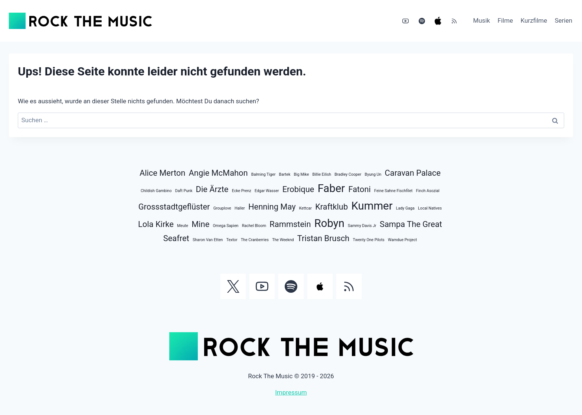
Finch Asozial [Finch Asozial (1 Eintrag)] (427, 190)
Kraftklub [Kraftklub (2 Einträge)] (331, 206)
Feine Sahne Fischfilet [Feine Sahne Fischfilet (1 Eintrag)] (393, 190)
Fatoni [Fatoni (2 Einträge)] (359, 189)
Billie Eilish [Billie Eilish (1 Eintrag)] (322, 174)
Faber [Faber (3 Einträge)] (331, 188)
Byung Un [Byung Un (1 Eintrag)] (373, 174)
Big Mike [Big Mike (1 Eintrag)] (301, 174)
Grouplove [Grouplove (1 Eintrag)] (222, 208)
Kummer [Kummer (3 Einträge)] (371, 206)
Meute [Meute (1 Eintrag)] (182, 225)
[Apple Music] (438, 20)
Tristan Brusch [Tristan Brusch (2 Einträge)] (323, 238)
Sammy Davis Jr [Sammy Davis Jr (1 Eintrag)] (362, 225)
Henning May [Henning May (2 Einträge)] (272, 206)
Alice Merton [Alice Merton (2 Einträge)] (162, 173)
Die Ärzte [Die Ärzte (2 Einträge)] (212, 189)
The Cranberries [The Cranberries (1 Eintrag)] (255, 239)
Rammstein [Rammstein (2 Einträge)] (290, 224)
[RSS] (454, 20)
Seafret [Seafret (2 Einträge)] (176, 238)
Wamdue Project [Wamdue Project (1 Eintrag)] (402, 239)
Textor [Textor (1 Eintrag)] (232, 239)
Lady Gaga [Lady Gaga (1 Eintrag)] (405, 208)
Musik (481, 20)
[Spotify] (421, 20)
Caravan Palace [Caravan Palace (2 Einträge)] (413, 173)
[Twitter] (233, 286)
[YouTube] (405, 20)
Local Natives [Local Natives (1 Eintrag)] (430, 208)
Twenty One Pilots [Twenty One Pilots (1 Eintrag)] (369, 239)
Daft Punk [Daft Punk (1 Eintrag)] (184, 190)
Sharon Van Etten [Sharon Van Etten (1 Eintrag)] (208, 239)
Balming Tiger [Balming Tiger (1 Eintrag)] (263, 174)
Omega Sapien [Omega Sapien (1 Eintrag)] (225, 225)
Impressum (291, 392)
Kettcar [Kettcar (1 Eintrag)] (305, 208)
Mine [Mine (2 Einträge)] (200, 224)
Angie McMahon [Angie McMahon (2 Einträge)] (218, 173)
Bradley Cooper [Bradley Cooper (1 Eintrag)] (347, 174)
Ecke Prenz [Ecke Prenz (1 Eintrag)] (241, 190)
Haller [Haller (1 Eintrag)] (240, 208)
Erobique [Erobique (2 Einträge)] (298, 189)
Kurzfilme (534, 20)
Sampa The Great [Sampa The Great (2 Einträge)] (411, 224)
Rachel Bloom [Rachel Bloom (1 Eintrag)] (254, 225)
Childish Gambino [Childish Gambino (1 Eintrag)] (156, 190)
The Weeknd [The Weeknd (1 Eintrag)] (283, 239)
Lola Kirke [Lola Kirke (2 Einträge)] (156, 224)
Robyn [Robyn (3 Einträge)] (329, 223)
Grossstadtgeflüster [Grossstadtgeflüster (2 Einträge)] (174, 206)
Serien (563, 20)
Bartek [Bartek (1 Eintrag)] (285, 174)
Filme (505, 20)
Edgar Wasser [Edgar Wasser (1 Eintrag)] (267, 190)
